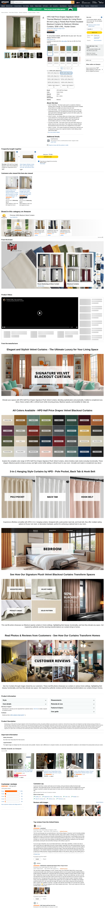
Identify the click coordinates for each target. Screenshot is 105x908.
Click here (35, 708)
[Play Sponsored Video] (20, 761)
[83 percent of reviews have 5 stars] (12, 791)
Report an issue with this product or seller (57, 145)
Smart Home (77, 6)
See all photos (99, 802)
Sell (51, 6)
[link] (28, 156)
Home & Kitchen (4, 12)
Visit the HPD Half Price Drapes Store (56, 28)
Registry (70, 6)
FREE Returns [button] (51, 39)
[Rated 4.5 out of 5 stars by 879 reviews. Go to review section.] (40, 233)
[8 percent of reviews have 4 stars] (12, 794)
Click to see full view (23, 51)
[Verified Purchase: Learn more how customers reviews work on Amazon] (63, 831)
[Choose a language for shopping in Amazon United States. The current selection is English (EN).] (78, 2)
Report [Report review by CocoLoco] (44, 859)
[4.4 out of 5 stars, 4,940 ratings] (10, 197)
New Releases (63, 6)
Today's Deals (38, 6)
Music (82, 6)
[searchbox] (42, 2)
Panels (38, 12)
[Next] (71, 68)
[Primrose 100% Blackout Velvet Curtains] (22, 215)
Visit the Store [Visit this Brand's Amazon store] (41, 286)
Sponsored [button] (100, 237)
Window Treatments (23, 12)
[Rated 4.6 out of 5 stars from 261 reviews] (54, 774)
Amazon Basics (18, 6)
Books (31, 6)
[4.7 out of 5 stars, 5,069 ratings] (23, 195)
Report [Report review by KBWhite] (44, 898)
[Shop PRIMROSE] (14, 217)
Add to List (88, 60)
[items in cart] (101, 2)
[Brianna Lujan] (10, 299)
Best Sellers (26, 6)
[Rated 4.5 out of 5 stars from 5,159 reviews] (84, 774)
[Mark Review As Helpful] (37, 859)
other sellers (64, 41)
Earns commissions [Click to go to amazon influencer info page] (18, 299)
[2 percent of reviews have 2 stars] (12, 799)
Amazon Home (94, 6)
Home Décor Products (13, 12)
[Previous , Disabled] (58, 68)
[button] (3, 6)
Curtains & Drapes (32, 12)
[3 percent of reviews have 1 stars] (12, 801)
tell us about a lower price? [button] (18, 715)
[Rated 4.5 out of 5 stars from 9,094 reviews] (24, 773)
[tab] (35, 530)
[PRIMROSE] (4, 216)
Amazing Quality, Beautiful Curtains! (15, 300)
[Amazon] (5, 2)
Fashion (87, 6)
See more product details (54, 132)
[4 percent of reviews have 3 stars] (12, 796)
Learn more (53, 142)
